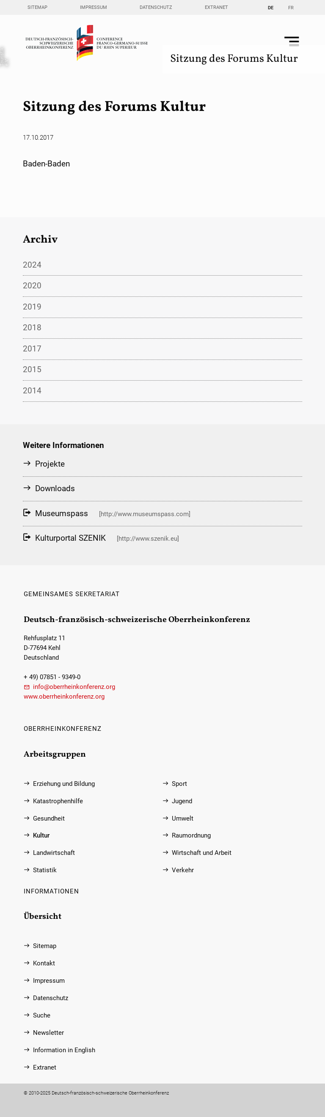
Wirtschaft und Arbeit (201, 853)
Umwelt (182, 818)
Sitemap (37, 7)
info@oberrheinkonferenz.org (74, 687)
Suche (41, 1015)
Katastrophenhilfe (58, 801)
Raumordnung (191, 835)
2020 (32, 285)
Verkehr (183, 870)
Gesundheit (49, 818)
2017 (32, 349)
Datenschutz (156, 7)
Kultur (41, 835)
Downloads (55, 488)
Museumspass (61, 513)
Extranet (216, 7)
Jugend (182, 801)
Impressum (93, 7)
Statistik (45, 870)
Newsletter (48, 1033)
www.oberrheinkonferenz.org (64, 696)
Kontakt (44, 963)
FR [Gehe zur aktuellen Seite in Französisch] (291, 8)
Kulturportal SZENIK (70, 538)
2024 (32, 265)
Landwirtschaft (54, 853)
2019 (32, 307)
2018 (32, 327)
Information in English (64, 1050)
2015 (32, 369)
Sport (179, 784)
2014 (32, 390)
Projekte (50, 464)
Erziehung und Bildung (64, 784)
